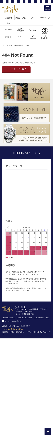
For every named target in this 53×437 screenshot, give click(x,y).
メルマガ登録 (39, 317)
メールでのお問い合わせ (11, 321)
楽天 (8, 23)
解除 (47, 317)
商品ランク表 (20, 18)
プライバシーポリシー (24, 317)
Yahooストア (45, 18)
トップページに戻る (16, 69)
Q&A (32, 18)
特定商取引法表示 (8, 317)
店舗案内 (8, 18)
